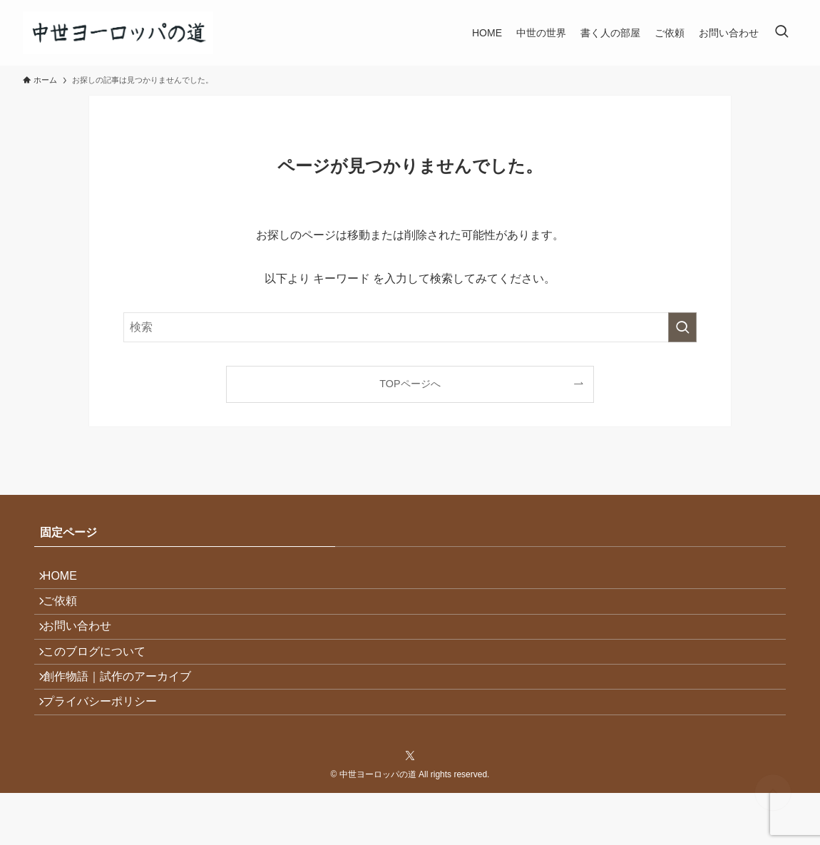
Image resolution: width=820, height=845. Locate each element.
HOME (68, 580)
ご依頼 (68, 614)
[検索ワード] (410, 327)
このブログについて (102, 681)
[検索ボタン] (781, 33)
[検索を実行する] (682, 327)
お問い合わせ (85, 648)
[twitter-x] (410, 807)
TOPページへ (409, 383)
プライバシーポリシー (108, 749)
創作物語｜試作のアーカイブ (125, 716)
